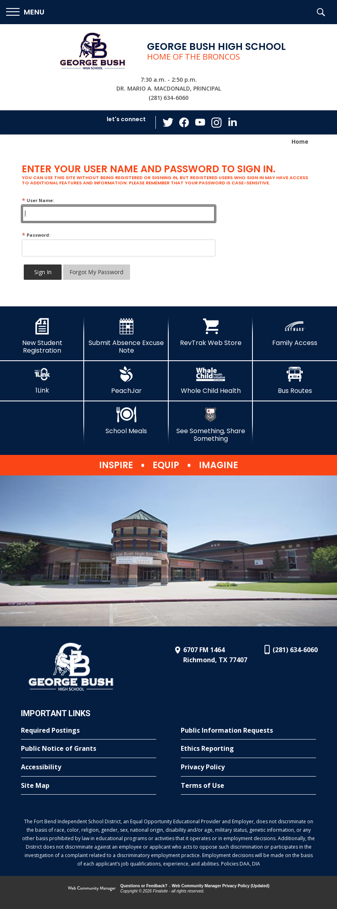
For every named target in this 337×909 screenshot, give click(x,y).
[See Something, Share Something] (211, 424)
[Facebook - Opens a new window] (184, 122)
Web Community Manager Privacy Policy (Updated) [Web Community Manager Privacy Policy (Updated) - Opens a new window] (221, 886)
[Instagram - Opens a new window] (216, 122)
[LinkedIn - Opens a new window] (232, 122)
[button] (25, 12)
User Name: (38, 200)
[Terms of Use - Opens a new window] (248, 786)
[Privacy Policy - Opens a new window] (248, 767)
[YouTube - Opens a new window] (200, 122)
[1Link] (42, 380)
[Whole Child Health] (211, 380)
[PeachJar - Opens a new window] (126, 380)
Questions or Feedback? (143, 886)
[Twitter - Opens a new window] (168, 122)
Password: (36, 235)
